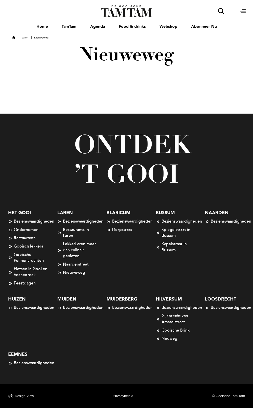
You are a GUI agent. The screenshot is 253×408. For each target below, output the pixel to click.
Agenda (97, 26)
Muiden (66, 299)
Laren (25, 38)
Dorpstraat (119, 230)
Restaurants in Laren (73, 232)
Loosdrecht (220, 299)
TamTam (69, 26)
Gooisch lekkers (25, 246)
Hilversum (169, 299)
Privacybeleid (123, 396)
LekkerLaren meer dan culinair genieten (76, 250)
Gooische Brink (173, 331)
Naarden (217, 212)
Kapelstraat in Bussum (171, 247)
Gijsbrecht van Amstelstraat (172, 318)
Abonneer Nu (204, 26)
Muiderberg (121, 299)
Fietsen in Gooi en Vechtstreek (28, 272)
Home (42, 26)
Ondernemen (23, 230)
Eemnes (17, 354)
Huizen (17, 299)
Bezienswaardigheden (28, 222)
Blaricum (118, 212)
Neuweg (166, 339)
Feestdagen (22, 283)
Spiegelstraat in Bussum (173, 232)
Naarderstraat (73, 265)
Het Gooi (19, 212)
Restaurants (22, 238)
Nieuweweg (71, 273)
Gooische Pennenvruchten (26, 257)
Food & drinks (132, 26)
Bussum (165, 212)
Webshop (168, 26)
